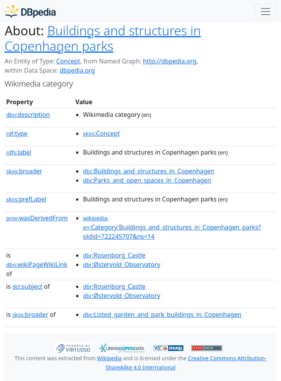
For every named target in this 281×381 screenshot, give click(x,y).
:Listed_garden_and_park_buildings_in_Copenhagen (162, 314)
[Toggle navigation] (265, 11)
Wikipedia (109, 358)
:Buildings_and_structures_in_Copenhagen (148, 171)
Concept (68, 61)
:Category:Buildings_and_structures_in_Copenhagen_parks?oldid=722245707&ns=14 (172, 228)
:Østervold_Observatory (121, 264)
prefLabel (26, 199)
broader (24, 171)
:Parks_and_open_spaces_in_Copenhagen (147, 180)
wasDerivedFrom (37, 218)
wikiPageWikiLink (36, 264)
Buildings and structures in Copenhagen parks (103, 38)
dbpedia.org (77, 70)
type (17, 133)
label (19, 152)
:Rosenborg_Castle (114, 255)
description (28, 114)
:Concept (101, 133)
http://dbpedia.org (169, 61)
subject (27, 286)
